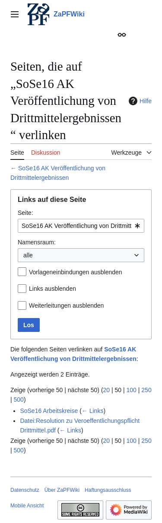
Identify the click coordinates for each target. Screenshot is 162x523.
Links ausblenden (52, 288)
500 (19, 399)
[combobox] (81, 226)
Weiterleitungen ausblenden (66, 305)
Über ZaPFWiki (61, 490)
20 (106, 390)
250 (146, 390)
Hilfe (139, 101)
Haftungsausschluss (108, 490)
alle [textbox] (28, 255)
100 (132, 390)
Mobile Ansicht (27, 506)
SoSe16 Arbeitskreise (49, 410)
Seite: (25, 212)
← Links (93, 410)
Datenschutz (24, 490)
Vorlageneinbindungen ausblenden (75, 272)
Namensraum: (37, 242)
